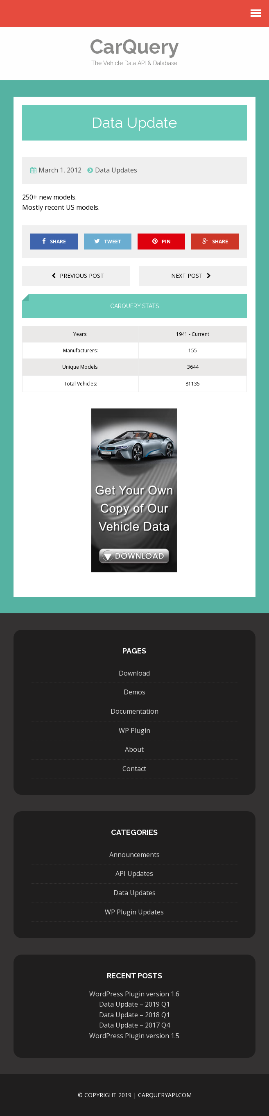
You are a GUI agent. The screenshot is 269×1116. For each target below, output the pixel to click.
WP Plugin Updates (134, 911)
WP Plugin (134, 730)
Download (134, 673)
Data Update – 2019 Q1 (134, 1004)
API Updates (134, 873)
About (134, 749)
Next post (191, 275)
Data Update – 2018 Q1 (134, 1014)
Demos (134, 691)
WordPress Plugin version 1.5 (134, 1035)
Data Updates (116, 170)
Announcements (134, 854)
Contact (134, 768)
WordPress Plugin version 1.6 (134, 993)
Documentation (134, 711)
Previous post (78, 275)
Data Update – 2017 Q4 (134, 1025)
